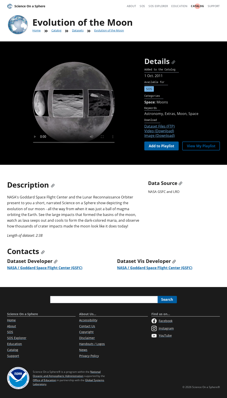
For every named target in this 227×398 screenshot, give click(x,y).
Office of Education (44, 380)
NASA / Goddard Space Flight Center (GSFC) (44, 267)
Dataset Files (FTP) (159, 126)
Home (36, 30)
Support (214, 6)
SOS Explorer (158, 6)
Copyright (86, 332)
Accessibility (88, 320)
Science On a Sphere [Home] (26, 6)
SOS (142, 6)
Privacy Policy (89, 356)
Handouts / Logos (92, 344)
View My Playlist (201, 146)
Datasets (78, 30)
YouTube (161, 335)
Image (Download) (159, 135)
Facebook (161, 321)
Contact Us (87, 326)
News (83, 350)
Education (179, 6)
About (131, 6)
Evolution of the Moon (109, 30)
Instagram (162, 328)
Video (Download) (159, 130)
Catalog (197, 6)
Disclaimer (87, 338)
